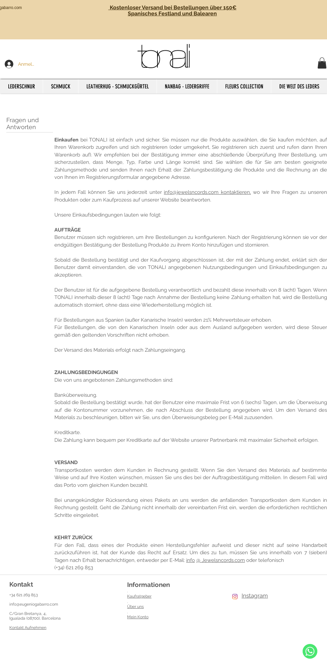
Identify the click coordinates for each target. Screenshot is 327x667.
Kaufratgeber (139, 596)
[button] (322, 62)
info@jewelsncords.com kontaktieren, (207, 192)
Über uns (135, 606)
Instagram (255, 595)
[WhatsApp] (310, 651)
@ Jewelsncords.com (220, 560)
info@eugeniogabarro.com (33, 604)
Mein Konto (137, 617)
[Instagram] (235, 596)
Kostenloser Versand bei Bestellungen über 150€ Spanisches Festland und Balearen (172, 10)
